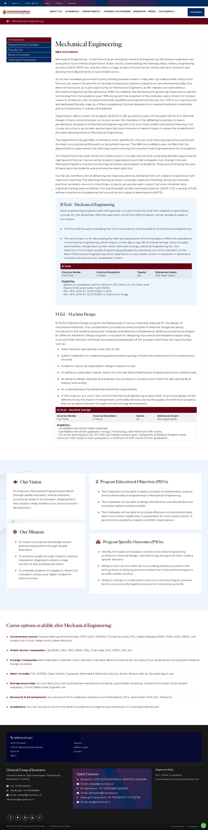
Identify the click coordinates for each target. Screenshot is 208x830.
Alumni (15, 3)
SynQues (66, 826)
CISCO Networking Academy (26, 747)
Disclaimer (193, 826)
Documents (167, 11)
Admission (139, 11)
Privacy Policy (177, 826)
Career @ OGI (32, 3)
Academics (73, 11)
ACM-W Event (18, 743)
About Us (57, 11)
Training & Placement (117, 11)
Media (152, 11)
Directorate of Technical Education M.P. (178, 779)
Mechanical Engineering (27, 21)
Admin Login (81, 747)
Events (59, 3)
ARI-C (13, 755)
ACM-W (14, 751)
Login (47, 3)
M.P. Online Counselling (169, 775)
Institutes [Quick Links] (196, 12)
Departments (92, 11)
